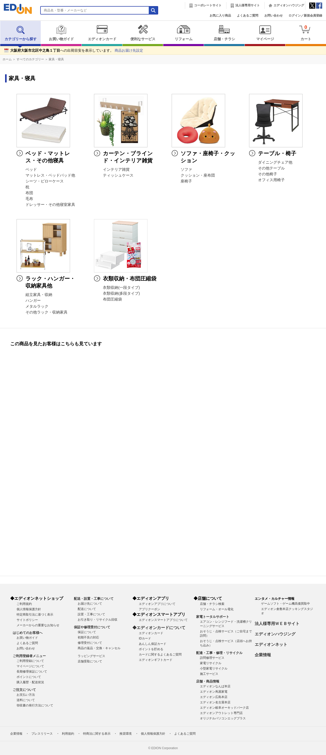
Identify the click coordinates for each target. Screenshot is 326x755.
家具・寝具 (56, 59)
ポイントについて (29, 677)
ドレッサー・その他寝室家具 (50, 205)
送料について (26, 700)
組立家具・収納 (38, 295)
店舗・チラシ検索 (212, 604)
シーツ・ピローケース (44, 181)
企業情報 (263, 655)
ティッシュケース (118, 175)
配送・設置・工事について (94, 599)
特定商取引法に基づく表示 (35, 614)
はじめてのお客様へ (28, 633)
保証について (87, 632)
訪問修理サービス (212, 658)
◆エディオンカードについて (158, 627)
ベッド (31, 169)
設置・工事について (91, 614)
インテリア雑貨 (116, 169)
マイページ (265, 33)
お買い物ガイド (61, 33)
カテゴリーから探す (21, 33)
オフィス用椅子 (271, 180)
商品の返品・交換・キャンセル (99, 648)
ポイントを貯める (151, 649)
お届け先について (90, 603)
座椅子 (186, 181)
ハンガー (33, 300)
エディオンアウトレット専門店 (221, 713)
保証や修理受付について (92, 627)
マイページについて (30, 666)
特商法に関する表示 (97, 733)
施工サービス (209, 674)
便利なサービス (143, 33)
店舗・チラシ (224, 33)
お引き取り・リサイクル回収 (97, 619)
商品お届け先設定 (129, 50)
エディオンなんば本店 (215, 686)
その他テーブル (271, 168)
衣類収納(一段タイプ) (121, 288)
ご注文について (24, 690)
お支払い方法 (26, 694)
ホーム (7, 59)
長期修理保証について (32, 671)
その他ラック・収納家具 (46, 312)
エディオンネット (271, 644)
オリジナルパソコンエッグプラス (223, 718)
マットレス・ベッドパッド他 (50, 175)
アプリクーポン (149, 609)
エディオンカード (102, 33)
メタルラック (36, 306)
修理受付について (90, 643)
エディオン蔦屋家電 (213, 691)
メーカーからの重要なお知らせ (38, 625)
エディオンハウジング (289, 5)
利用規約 (68, 733)
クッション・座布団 (198, 175)
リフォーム (183, 33)
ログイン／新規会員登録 (305, 15)
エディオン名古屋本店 (215, 702)
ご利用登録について (30, 661)
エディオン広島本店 (213, 697)
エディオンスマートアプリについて (163, 620)
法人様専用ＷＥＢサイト (277, 623)
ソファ (186, 169)
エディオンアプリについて (157, 604)
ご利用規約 (24, 604)
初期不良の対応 (88, 637)
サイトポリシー (27, 620)
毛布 (29, 199)
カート (305, 32)
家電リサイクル (210, 663)
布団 (29, 193)
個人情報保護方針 (29, 609)
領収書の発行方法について (35, 705)
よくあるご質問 (247, 15)
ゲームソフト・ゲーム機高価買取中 (285, 603)
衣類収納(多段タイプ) (121, 293)
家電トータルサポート (212, 617)
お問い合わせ (273, 15)
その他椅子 (267, 174)
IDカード (145, 638)
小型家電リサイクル (213, 668)
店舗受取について (90, 661)
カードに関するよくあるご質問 (160, 654)
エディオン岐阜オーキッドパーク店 (224, 707)
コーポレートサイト (208, 5)
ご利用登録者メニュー (29, 656)
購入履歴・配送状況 (30, 682)
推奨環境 (125, 733)
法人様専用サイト (247, 5)
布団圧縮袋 (112, 299)
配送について (87, 609)
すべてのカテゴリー (30, 59)
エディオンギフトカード (155, 660)
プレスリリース (42, 733)
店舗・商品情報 (207, 681)
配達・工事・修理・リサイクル (219, 653)
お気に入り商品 (220, 15)
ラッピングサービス (91, 656)
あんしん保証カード (152, 644)
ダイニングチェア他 (275, 162)
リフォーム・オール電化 (217, 609)
